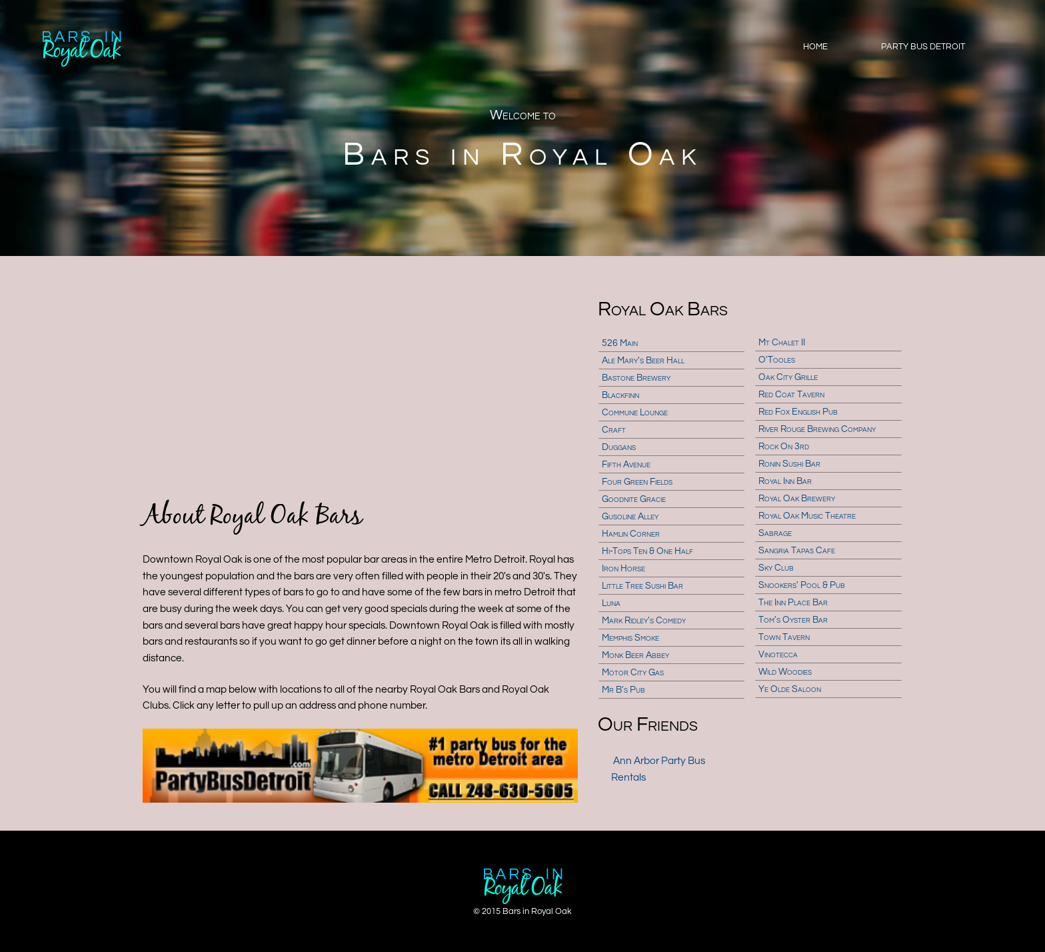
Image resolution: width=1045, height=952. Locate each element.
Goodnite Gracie (634, 499)
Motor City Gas (633, 672)
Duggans (619, 447)
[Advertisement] (360, 377)
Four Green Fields (637, 482)
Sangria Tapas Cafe (796, 550)
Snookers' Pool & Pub (801, 585)
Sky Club (776, 568)
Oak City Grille (788, 377)
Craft (614, 430)
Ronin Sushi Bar (789, 464)
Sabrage (775, 533)
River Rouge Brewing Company (817, 429)
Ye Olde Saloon (789, 689)
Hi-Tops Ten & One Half (647, 551)
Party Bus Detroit (923, 46)
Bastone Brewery (636, 378)
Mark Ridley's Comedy (644, 620)
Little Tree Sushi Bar (642, 586)
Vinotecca (778, 654)
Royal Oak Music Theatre (807, 516)
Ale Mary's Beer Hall (643, 360)
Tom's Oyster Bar (793, 620)
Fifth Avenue (626, 464)
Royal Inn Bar (785, 481)
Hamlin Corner (631, 534)
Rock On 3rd (783, 446)
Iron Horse (623, 568)
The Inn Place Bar (793, 602)
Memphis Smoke (630, 638)
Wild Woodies (785, 672)
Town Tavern (784, 637)
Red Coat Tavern (791, 394)
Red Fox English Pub (798, 412)
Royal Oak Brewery (796, 498)
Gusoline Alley (630, 516)
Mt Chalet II (781, 342)
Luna (611, 603)
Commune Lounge (635, 412)
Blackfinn (620, 395)
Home (815, 46)
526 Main (620, 343)
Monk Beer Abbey (635, 655)
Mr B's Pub (623, 690)
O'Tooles (776, 360)
